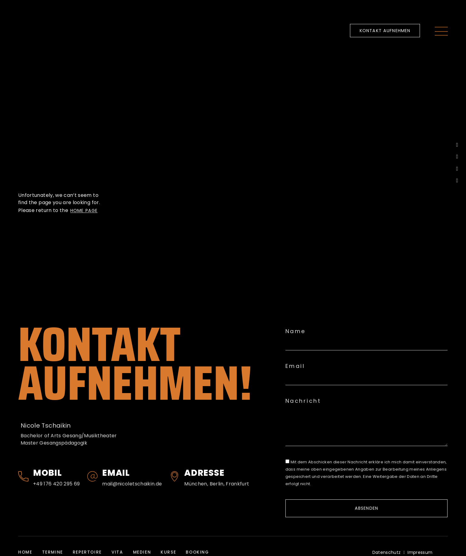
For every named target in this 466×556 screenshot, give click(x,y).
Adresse (204, 473)
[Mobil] (23, 476)
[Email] (92, 476)
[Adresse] (174, 476)
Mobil (47, 473)
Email (116, 473)
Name (295, 331)
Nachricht (303, 401)
